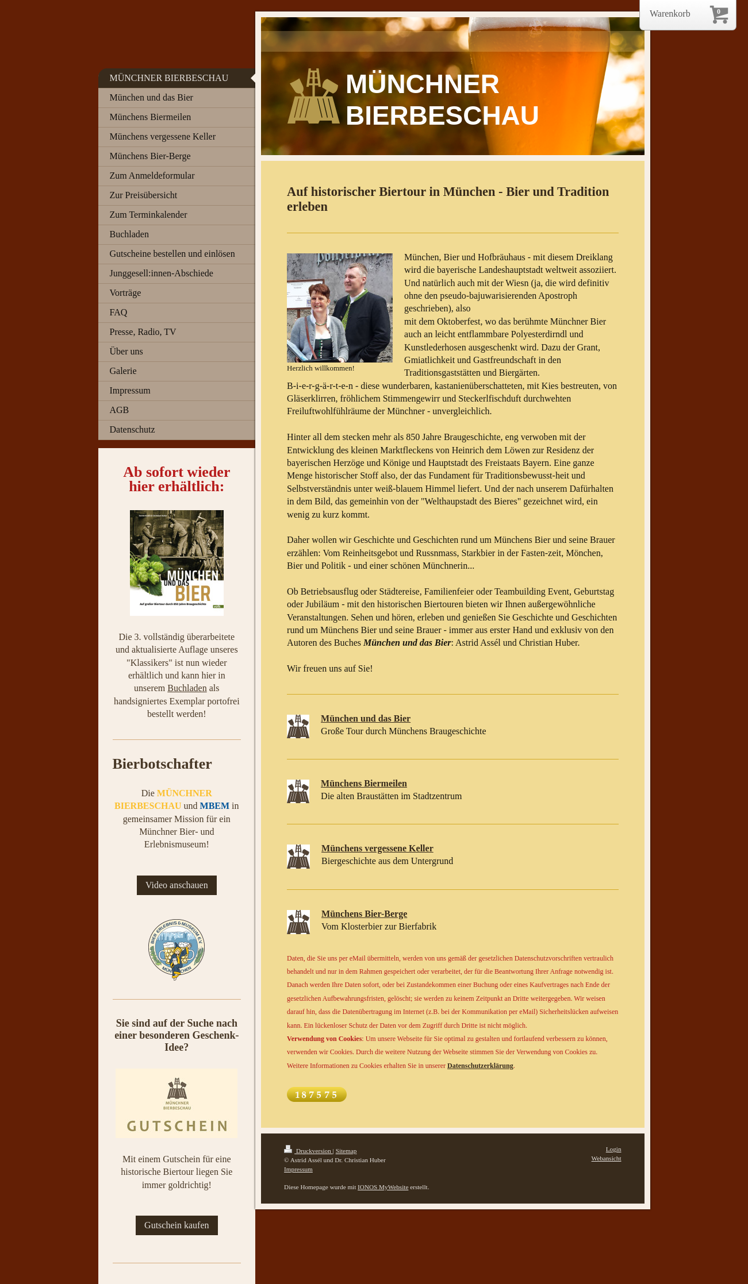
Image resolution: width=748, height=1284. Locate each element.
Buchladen (186, 688)
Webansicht (607, 1158)
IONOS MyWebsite (383, 1186)
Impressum (298, 1169)
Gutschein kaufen (176, 1225)
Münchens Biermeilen (364, 783)
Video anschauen (176, 885)
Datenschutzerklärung (480, 1066)
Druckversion (308, 1150)
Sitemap (346, 1150)
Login (614, 1149)
